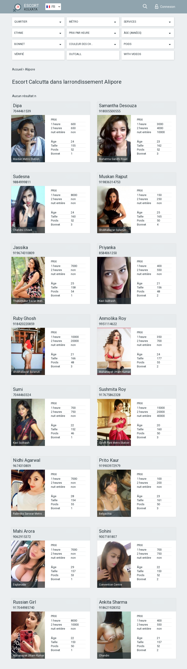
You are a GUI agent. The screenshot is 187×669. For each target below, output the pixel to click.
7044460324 (22, 395)
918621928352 (109, 608)
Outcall (75, 54)
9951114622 (108, 324)
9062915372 (22, 537)
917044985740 (23, 608)
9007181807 (108, 537)
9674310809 (22, 466)
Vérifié (19, 54)
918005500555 (109, 111)
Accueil (17, 69)
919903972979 (109, 466)
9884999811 (22, 182)
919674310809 (23, 253)
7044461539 (22, 111)
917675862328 (109, 395)
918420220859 (23, 324)
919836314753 (109, 182)
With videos (132, 54)
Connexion (165, 6)
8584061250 (108, 253)
